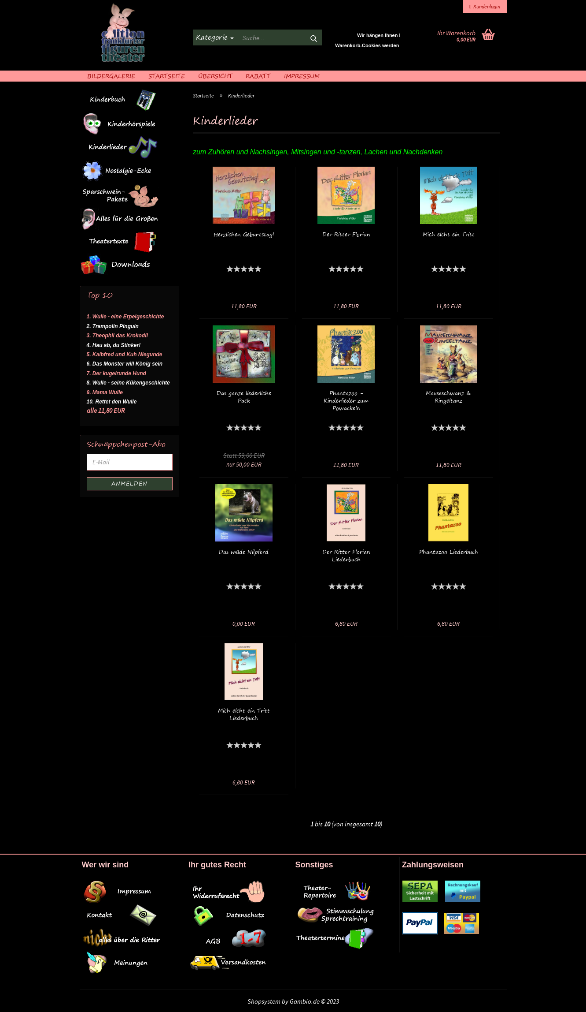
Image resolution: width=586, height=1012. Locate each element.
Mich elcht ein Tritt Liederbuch (244, 714)
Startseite (166, 76)
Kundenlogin (484, 6)
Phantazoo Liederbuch (448, 552)
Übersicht (215, 76)
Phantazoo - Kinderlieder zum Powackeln (346, 400)
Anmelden (129, 483)
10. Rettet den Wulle (112, 402)
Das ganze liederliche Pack (244, 396)
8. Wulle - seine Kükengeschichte (128, 383)
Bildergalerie (111, 76)
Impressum (302, 76)
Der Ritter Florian (346, 234)
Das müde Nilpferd (244, 552)
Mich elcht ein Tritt (449, 234)
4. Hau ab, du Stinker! (114, 345)
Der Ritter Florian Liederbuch (346, 555)
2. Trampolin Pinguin (113, 326)
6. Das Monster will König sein (125, 364)
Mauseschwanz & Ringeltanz (448, 396)
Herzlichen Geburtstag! (244, 234)
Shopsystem (263, 1001)
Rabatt (258, 76)
